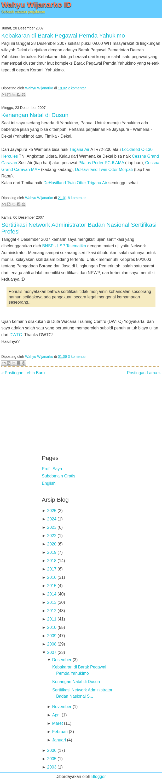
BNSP (48, 246)
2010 (51, 627)
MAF (35, 169)
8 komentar (77, 198)
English (48, 483)
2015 (51, 586)
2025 (51, 510)
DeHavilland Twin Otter (96, 169)
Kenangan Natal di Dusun (34, 115)
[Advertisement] (81, 411)
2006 (51, 750)
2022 (51, 535)
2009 (51, 636)
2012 (51, 611)
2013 (51, 602)
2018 (51, 560)
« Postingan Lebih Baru (23, 373)
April (56, 715)
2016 (51, 577)
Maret (57, 723)
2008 (51, 644)
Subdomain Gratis (58, 476)
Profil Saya (52, 468)
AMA (119, 163)
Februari (60, 731)
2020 (51, 544)
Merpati (126, 169)
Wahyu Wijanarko (39, 88)
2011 (51, 619)
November (61, 706)
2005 (51, 759)
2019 (51, 552)
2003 (51, 767)
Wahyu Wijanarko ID (36, 5)
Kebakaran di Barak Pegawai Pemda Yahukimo (63, 35)
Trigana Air (80, 149)
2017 (51, 569)
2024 (51, 519)
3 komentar (77, 357)
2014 (51, 594)
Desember (61, 660)
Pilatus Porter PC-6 (96, 163)
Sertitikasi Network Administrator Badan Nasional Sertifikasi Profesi (79, 228)
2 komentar (77, 88)
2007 (51, 652)
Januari (59, 740)
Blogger (98, 776)
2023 (51, 527)
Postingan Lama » (144, 373)
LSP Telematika (71, 246)
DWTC (15, 335)
